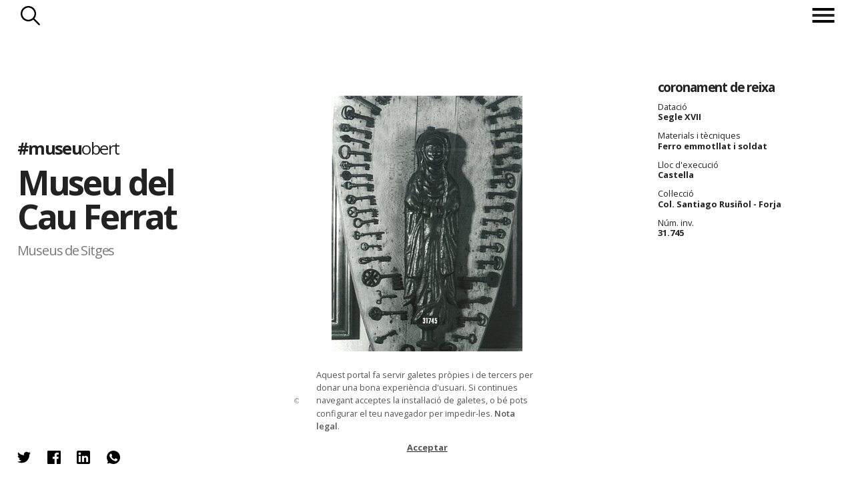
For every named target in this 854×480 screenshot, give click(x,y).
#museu (68, 148)
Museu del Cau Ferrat (96, 199)
